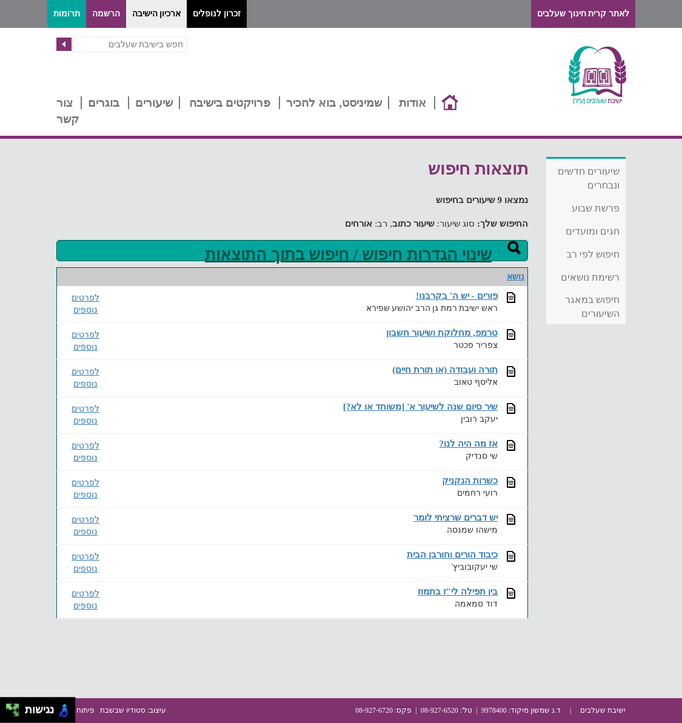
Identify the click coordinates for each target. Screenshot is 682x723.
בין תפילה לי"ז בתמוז (458, 591)
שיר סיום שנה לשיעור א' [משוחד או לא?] (420, 406)
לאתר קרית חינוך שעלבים (583, 13)
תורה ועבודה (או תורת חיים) (445, 369)
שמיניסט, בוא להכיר (334, 102)
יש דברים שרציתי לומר (455, 517)
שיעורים (154, 102)
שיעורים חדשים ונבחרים (589, 178)
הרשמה (106, 13)
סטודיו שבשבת (122, 710)
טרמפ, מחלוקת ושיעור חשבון (441, 332)
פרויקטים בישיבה (229, 102)
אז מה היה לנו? (469, 443)
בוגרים (103, 102)
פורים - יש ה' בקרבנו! (457, 295)
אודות (412, 102)
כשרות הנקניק (470, 480)
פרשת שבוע (596, 208)
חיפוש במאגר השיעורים (592, 307)
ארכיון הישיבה (156, 13)
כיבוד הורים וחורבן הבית (452, 554)
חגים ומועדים (593, 231)
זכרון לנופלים (217, 13)
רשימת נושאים (590, 277)
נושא (515, 276)
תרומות (66, 13)
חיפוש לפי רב (593, 254)
